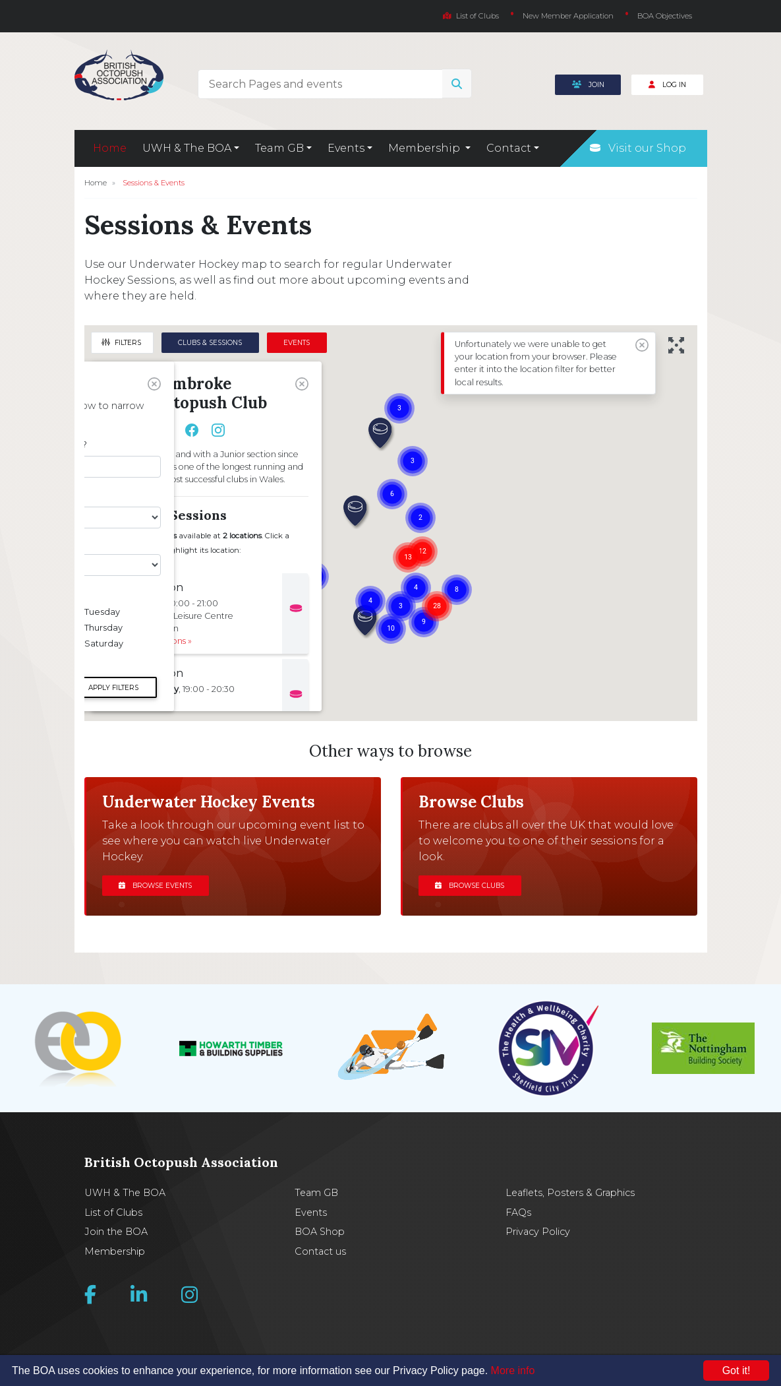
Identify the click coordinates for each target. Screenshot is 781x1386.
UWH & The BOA (124, 1193)
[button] (380, 434)
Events (311, 1212)
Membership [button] (425, 148)
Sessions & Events (154, 182)
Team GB (316, 1193)
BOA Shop (320, 1232)
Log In (667, 84)
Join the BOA (116, 1232)
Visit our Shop (638, 148)
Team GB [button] (279, 148)
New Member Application (568, 15)
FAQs (518, 1212)
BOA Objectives (664, 15)
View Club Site (138, 430)
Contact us (320, 1251)
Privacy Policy (538, 1232)
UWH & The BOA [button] (186, 148)
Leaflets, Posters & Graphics (570, 1193)
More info (513, 1370)
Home (110, 148)
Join (588, 84)
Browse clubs (469, 885)
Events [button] (346, 148)
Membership (114, 1251)
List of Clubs (471, 15)
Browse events (155, 885)
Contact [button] (508, 148)
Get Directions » (159, 641)
